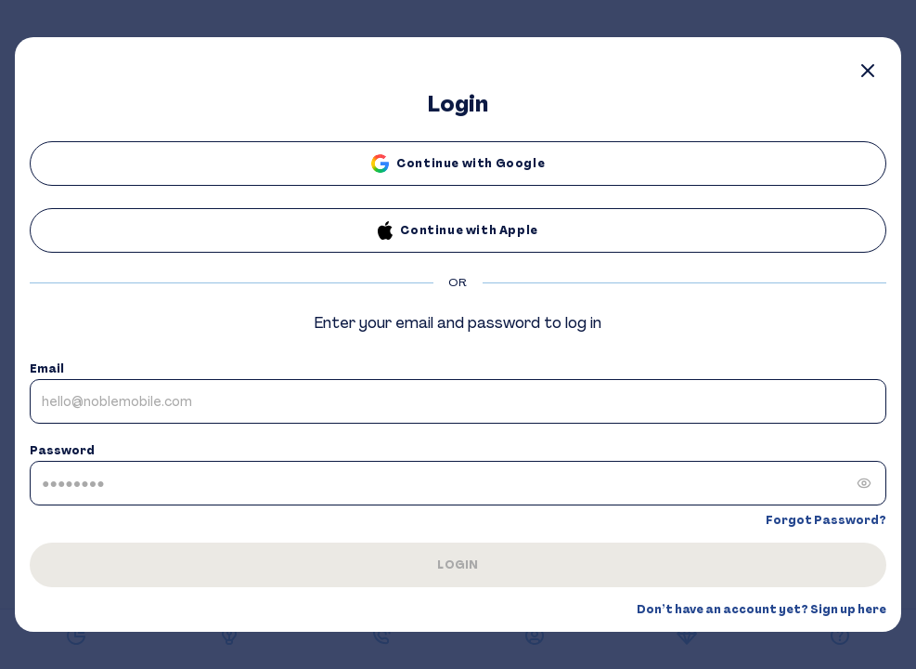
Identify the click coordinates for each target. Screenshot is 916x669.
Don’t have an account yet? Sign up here (761, 609)
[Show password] (864, 483)
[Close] (867, 70)
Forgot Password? (826, 520)
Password (62, 450)
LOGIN (458, 565)
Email (47, 368)
